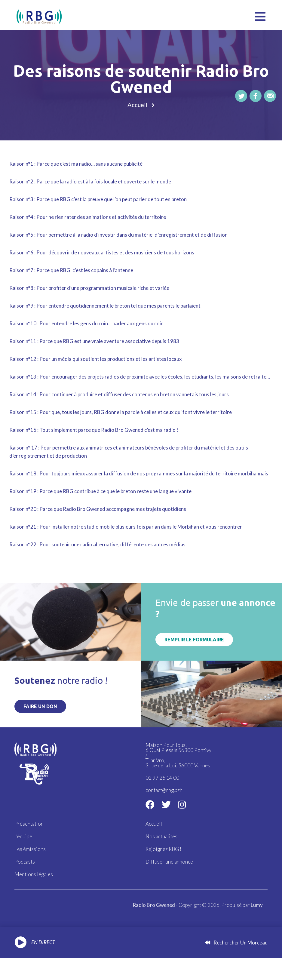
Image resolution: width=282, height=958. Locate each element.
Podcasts (24, 861)
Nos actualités (161, 836)
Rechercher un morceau (236, 942)
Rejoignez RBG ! (163, 848)
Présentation (29, 824)
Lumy (257, 903)
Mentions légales (33, 873)
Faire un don (40, 706)
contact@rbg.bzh (164, 790)
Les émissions (30, 848)
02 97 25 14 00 (162, 778)
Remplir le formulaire (194, 639)
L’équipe (23, 836)
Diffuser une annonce (169, 861)
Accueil (137, 105)
